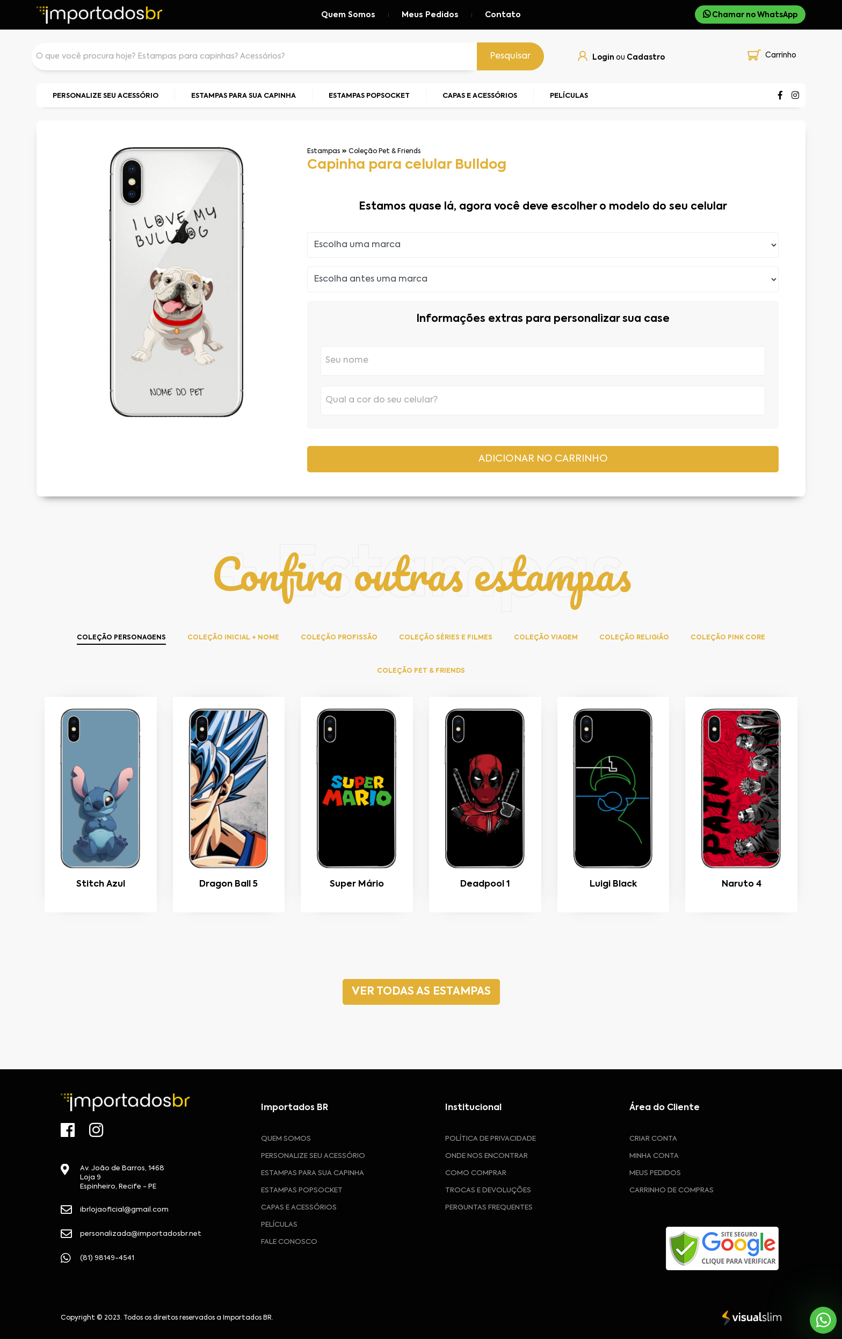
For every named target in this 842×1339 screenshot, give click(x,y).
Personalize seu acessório (313, 1156)
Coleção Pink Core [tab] (728, 638)
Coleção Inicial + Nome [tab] (233, 638)
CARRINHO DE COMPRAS (671, 1190)
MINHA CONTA (654, 1156)
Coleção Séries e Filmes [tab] (445, 638)
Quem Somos (348, 15)
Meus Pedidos (430, 15)
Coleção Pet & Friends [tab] (421, 671)
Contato (503, 15)
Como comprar (475, 1173)
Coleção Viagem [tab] (546, 638)
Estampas (323, 151)
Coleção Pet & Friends (384, 151)
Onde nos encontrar (486, 1156)
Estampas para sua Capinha (312, 1173)
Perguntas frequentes (489, 1207)
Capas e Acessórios (299, 1207)
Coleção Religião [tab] (634, 638)
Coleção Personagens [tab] (121, 638)
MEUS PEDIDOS (655, 1173)
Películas (279, 1224)
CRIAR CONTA (653, 1138)
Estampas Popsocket (302, 1190)
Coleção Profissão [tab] (339, 638)
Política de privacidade (490, 1138)
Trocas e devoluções (488, 1190)
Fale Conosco (289, 1242)
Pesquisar (510, 56)
